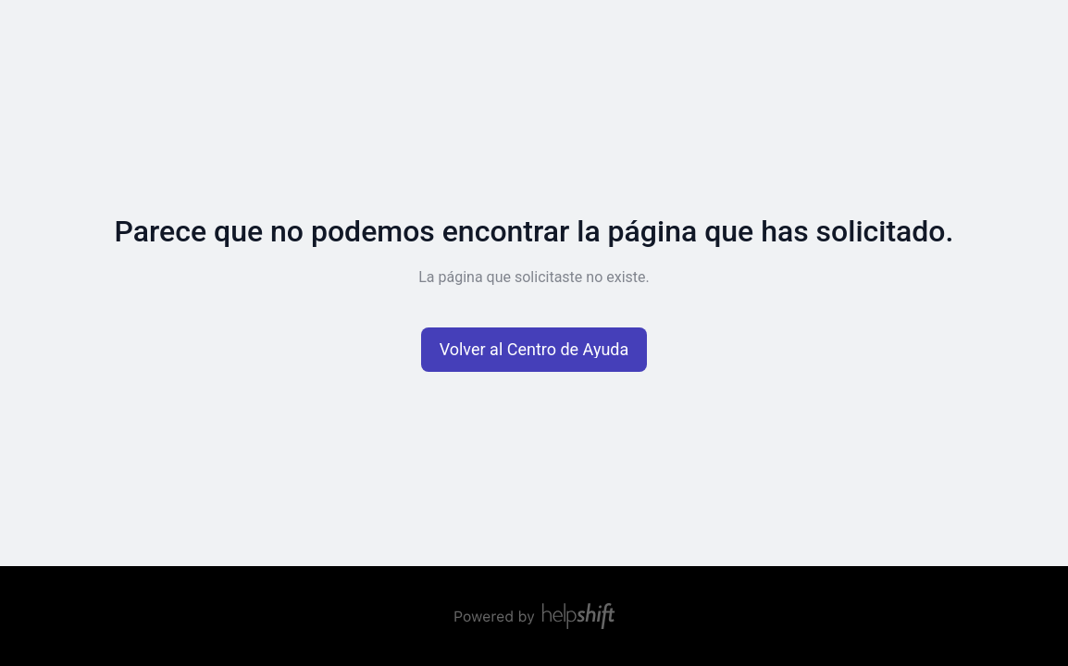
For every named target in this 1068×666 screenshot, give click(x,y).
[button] (534, 350)
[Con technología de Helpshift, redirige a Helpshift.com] (534, 616)
